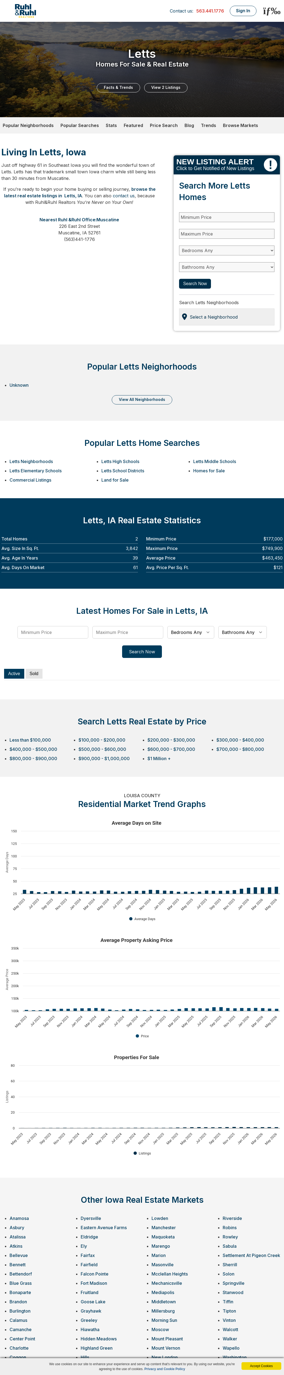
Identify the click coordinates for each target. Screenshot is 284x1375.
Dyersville (91, 1218)
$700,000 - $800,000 (240, 749)
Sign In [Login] (243, 10)
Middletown (164, 1301)
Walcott (230, 1329)
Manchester (164, 1227)
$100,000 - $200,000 (101, 740)
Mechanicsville (167, 1283)
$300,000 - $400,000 (240, 740)
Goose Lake (93, 1301)
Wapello (231, 1348)
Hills (85, 1357)
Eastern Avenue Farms (104, 1227)
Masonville (163, 1264)
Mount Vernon (166, 1348)
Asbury (17, 1227)
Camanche (21, 1329)
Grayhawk (91, 1311)
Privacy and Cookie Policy (164, 1369)
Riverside (232, 1218)
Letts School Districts (122, 470)
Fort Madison (94, 1283)
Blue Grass (21, 1283)
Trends (208, 125)
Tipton (229, 1311)
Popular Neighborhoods (28, 125)
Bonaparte (20, 1292)
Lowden (160, 1218)
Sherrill (230, 1264)
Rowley (230, 1237)
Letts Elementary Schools (36, 470)
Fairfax (88, 1255)
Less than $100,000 (30, 740)
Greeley (89, 1320)
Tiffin (228, 1301)
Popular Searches (80, 125)
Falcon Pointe (94, 1274)
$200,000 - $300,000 (171, 740)
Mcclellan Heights (170, 1274)
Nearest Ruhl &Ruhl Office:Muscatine (79, 219)
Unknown (19, 385)
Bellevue (19, 1255)
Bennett (18, 1264)
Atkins (16, 1246)
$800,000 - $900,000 (33, 758)
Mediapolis (163, 1292)
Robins (230, 1227)
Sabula (230, 1246)
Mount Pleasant (167, 1338)
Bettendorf (21, 1274)
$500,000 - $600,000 (102, 749)
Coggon (18, 1357)
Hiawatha (90, 1329)
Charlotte (19, 1348)
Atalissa (18, 1237)
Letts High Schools (120, 461)
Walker (230, 1338)
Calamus (18, 1320)
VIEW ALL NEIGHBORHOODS (142, 399)
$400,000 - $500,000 (33, 749)
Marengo (161, 1246)
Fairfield (89, 1264)
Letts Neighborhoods (31, 461)
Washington (235, 1357)
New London (165, 1357)
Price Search (164, 125)
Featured (133, 125)
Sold (34, 673)
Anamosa (19, 1218)
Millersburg (163, 1311)
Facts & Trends (118, 87)
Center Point (22, 1338)
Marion (159, 1255)
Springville (233, 1283)
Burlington (20, 1311)
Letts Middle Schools (214, 461)
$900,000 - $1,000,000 (104, 758)
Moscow (160, 1329)
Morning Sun (164, 1320)
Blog (189, 125)
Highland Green (97, 1348)
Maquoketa (163, 1237)
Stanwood (233, 1292)
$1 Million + (159, 758)
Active (14, 673)
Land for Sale (115, 480)
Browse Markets (240, 125)
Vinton (229, 1320)
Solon (228, 1274)
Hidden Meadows (99, 1338)
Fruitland (89, 1292)
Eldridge (89, 1237)
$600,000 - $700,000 (171, 749)
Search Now (195, 283)
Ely (84, 1246)
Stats (111, 125)
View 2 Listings (165, 87)
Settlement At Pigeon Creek (251, 1255)
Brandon (18, 1301)
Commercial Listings (30, 480)
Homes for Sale (209, 470)
